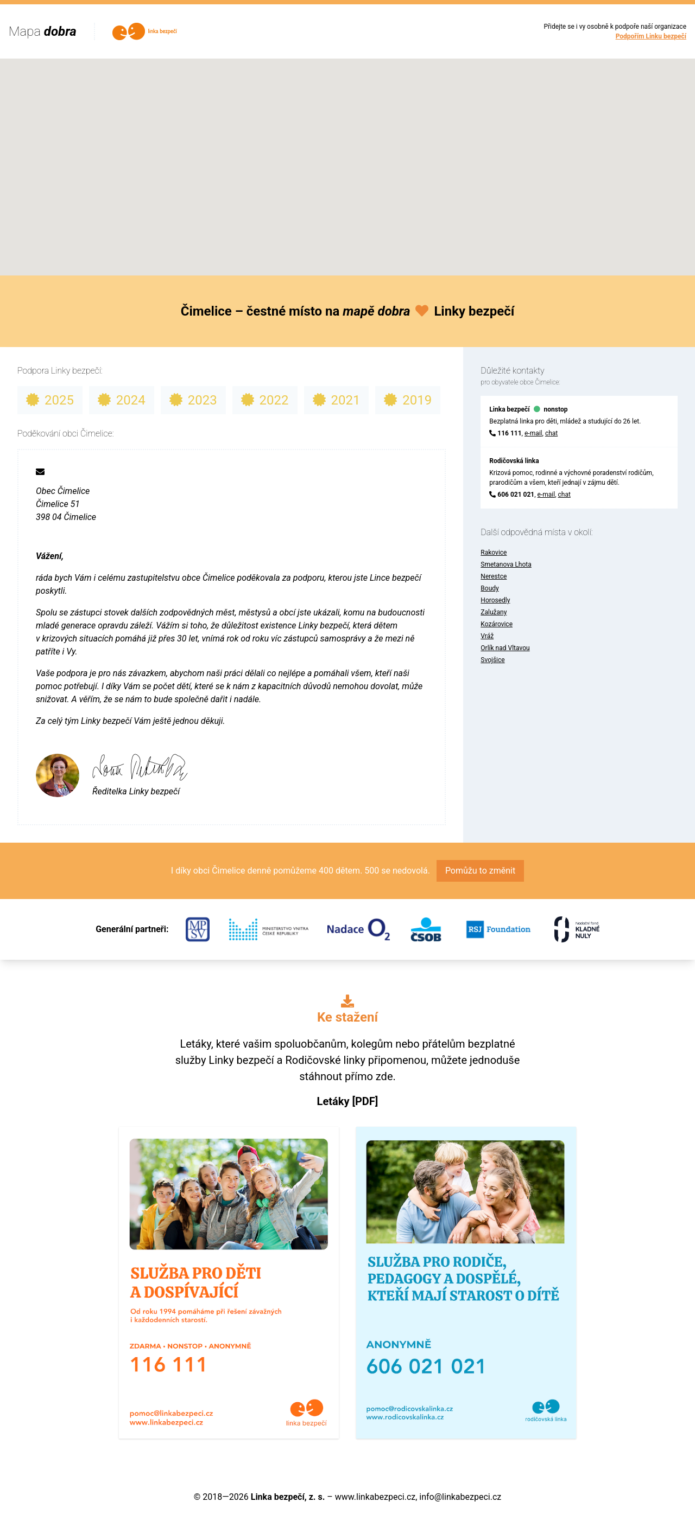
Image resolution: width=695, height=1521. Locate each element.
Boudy (489, 588)
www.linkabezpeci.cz (375, 1497)
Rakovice (494, 552)
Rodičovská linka (514, 461)
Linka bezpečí (509, 409)
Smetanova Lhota (506, 564)
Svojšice (492, 660)
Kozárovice (497, 624)
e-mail (533, 433)
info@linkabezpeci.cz (460, 1497)
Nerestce (494, 576)
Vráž (487, 636)
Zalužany (494, 612)
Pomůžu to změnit (480, 870)
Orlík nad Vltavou (505, 648)
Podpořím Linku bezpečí (651, 36)
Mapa (43, 31)
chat (551, 433)
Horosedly (495, 600)
